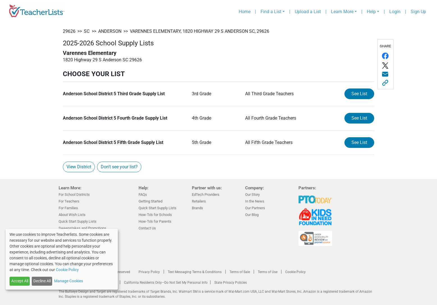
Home (244, 11)
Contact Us (147, 228)
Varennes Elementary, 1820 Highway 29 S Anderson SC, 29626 (199, 31)
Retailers (199, 201)
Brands (197, 208)
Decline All (42, 281)
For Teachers (69, 201)
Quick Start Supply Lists (77, 221)
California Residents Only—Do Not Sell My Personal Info (166, 283)
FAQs (143, 194)
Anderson (109, 31)
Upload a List (308, 11)
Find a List (271, 11)
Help (371, 11)
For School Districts (74, 194)
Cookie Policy (295, 272)
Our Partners (255, 208)
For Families (68, 208)
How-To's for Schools (155, 215)
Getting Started (150, 201)
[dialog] (62, 259)
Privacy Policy (149, 272)
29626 (69, 31)
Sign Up (418, 11)
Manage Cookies (68, 281)
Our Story (252, 194)
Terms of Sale (239, 272)
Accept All (19, 281)
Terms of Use (267, 272)
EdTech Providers (205, 194)
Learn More (342, 11)
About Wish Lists (72, 215)
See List (359, 93)
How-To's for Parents (155, 221)
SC (86, 31)
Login (395, 11)
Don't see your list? (119, 166)
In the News (254, 201)
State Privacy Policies (230, 283)
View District (78, 166)
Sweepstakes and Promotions (82, 228)
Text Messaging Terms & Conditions (195, 272)
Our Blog (252, 215)
